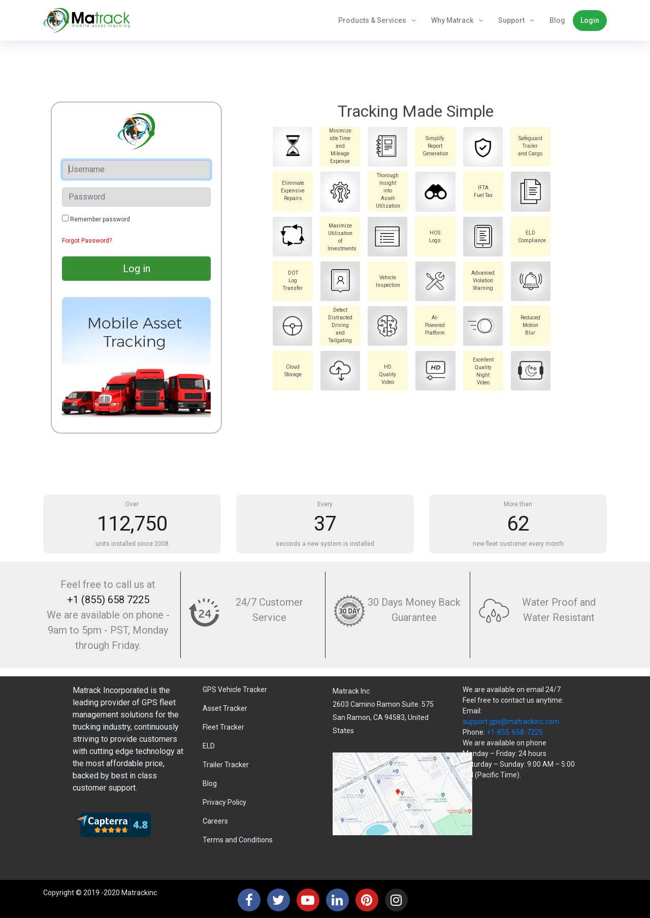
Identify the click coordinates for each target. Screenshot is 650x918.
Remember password (100, 219)
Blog (557, 20)
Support (511, 20)
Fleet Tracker (223, 727)
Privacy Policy (224, 802)
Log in (136, 269)
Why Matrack (452, 20)
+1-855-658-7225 (514, 732)
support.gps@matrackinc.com (511, 721)
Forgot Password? (87, 240)
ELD (209, 746)
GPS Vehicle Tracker (235, 689)
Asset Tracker (225, 708)
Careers (215, 821)
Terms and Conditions (238, 840)
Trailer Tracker (226, 765)
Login (589, 20)
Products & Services (372, 20)
